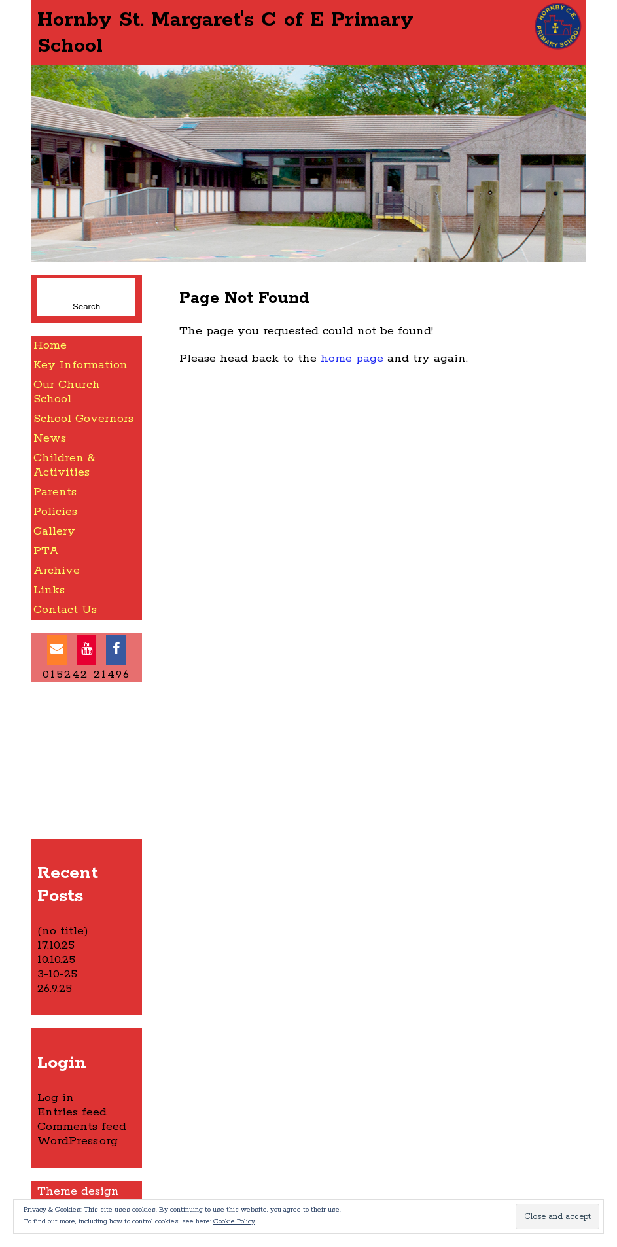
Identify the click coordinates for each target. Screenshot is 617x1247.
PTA (46, 551)
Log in (55, 1098)
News (49, 438)
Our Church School (66, 392)
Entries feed (72, 1112)
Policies (55, 511)
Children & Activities (64, 465)
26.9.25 (54, 988)
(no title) (62, 931)
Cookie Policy (234, 1221)
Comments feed (81, 1126)
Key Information (80, 365)
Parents (55, 492)
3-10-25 (57, 974)
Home (50, 345)
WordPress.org (77, 1141)
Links (49, 590)
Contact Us (65, 610)
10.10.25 (56, 960)
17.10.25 (56, 945)
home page (352, 358)
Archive (56, 570)
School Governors (83, 419)
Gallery (54, 531)
